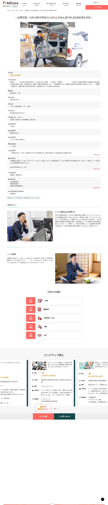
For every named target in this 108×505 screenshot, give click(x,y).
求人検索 (96, 7)
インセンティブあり (34, 197)
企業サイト (96, 2)
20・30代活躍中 (25, 197)
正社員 (18, 197)
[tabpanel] (54, 383)
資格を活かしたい (12, 197)
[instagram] (87, 2)
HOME (8, 10)
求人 (13, 10)
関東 (17, 10)
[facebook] (90, 2)
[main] (102, 499)
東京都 (20, 10)
